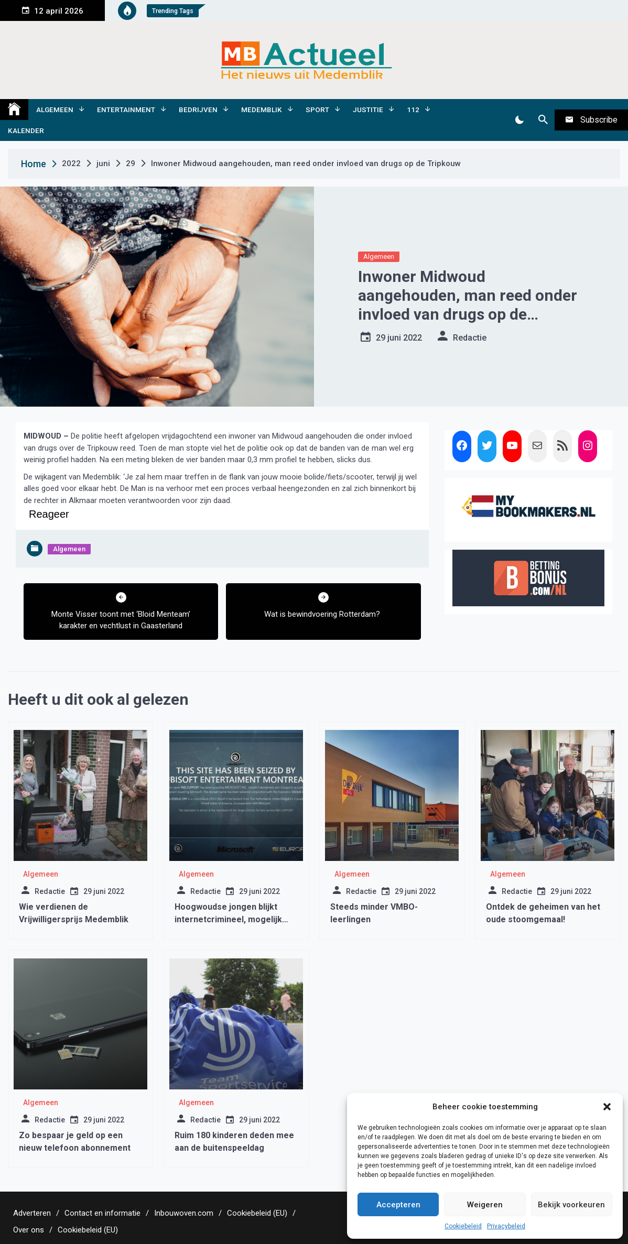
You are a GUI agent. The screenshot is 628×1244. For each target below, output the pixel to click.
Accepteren (398, 1204)
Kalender (26, 130)
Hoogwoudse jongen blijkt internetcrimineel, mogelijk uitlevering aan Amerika (228, 919)
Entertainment (126, 109)
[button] (607, 1106)
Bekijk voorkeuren (571, 1204)
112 (413, 109)
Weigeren (485, 1204)
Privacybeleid (506, 1226)
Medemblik (261, 109)
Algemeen (54, 109)
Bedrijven (198, 109)
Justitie (368, 109)
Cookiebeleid (463, 1226)
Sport (317, 109)
